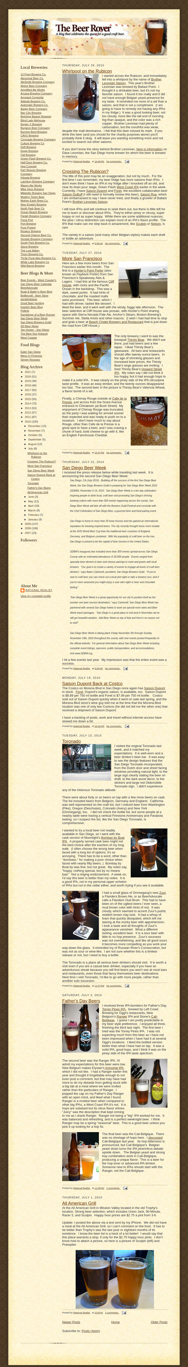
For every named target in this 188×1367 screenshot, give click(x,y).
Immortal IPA (114, 1068)
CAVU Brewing (30, 135)
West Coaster (29, 337)
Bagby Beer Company (34, 108)
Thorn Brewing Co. (32, 254)
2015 (28, 399)
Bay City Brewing (31, 112)
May (31, 501)
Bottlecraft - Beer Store (34, 295)
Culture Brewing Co (32, 143)
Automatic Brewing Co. (34, 104)
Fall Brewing (28, 154)
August (32, 444)
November (35, 430)
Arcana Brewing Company (36, 93)
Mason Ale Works (31, 185)
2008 (28, 528)
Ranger (122, 1016)
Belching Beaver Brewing (36, 116)
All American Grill (37, 492)
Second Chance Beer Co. (36, 235)
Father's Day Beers (39, 487)
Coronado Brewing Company (38, 139)
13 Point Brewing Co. (33, 74)
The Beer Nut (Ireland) (34, 333)
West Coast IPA (128, 187)
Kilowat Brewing (30, 177)
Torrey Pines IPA (114, 1009)
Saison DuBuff (72, 194)
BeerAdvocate (29, 287)
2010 (28, 421)
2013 (28, 408)
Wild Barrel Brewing (33, 265)
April (31, 505)
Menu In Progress (31, 355)
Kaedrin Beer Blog (32, 307)
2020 (28, 376)
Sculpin (141, 224)
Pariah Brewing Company (36, 216)
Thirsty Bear (135, 340)
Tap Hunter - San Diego (35, 329)
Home (115, 1322)
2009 (28, 523)
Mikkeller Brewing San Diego (38, 193)
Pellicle (25, 310)
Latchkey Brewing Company (38, 181)
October (33, 435)
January (33, 519)
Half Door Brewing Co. (34, 162)
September (35, 439)
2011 (28, 416)
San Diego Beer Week (34, 318)
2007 (28, 532)
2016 (28, 394)
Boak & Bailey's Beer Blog (36, 291)
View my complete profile (36, 596)
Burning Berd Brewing (34, 131)
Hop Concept (28, 166)
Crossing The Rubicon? (41, 461)
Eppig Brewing (29, 150)
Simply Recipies (30, 359)
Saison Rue (148, 194)
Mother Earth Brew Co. (34, 200)
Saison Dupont (96, 191)
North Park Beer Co (32, 208)
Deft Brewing (28, 147)
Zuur (162, 893)
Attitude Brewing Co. (33, 101)
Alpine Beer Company (34, 85)
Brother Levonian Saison (89, 202)
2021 (28, 371)
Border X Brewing (31, 124)
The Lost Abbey (30, 250)
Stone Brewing (29, 246)
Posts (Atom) (91, 1331)
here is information (149, 149)
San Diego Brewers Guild (36, 322)
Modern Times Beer (32, 196)
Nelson (156, 224)
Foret (117, 191)
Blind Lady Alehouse (33, 120)
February (34, 514)
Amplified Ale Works (33, 89)
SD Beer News (29, 326)
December (35, 426)
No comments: (114, 161)
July (31, 448)
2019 (28, 380)
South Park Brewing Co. (35, 242)
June (31, 496)
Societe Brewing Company (37, 239)
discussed (155, 1137)
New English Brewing (34, 204)
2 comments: (113, 1188)
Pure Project (28, 227)
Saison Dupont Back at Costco (92, 683)
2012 (28, 412)
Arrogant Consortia (32, 97)
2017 (28, 390)
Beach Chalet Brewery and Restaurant (116, 322)
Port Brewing (28, 223)
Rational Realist (38, 590)
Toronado (33, 483)
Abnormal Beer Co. (32, 78)
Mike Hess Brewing (32, 189)
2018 (28, 385)
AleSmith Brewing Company (38, 81)
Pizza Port (27, 219)
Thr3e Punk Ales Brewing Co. (38, 258)
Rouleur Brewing (31, 231)
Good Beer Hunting (32, 303)
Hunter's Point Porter (88, 270)
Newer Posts (71, 1322)
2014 (28, 403)
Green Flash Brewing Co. (36, 158)
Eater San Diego (31, 351)
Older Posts (159, 1322)
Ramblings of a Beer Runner (38, 314)
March (32, 510)
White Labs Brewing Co (35, 262)
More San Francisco (39, 465)
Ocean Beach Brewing (34, 212)
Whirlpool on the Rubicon (87, 71)
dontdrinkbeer (29, 299)
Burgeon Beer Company (35, 127)
